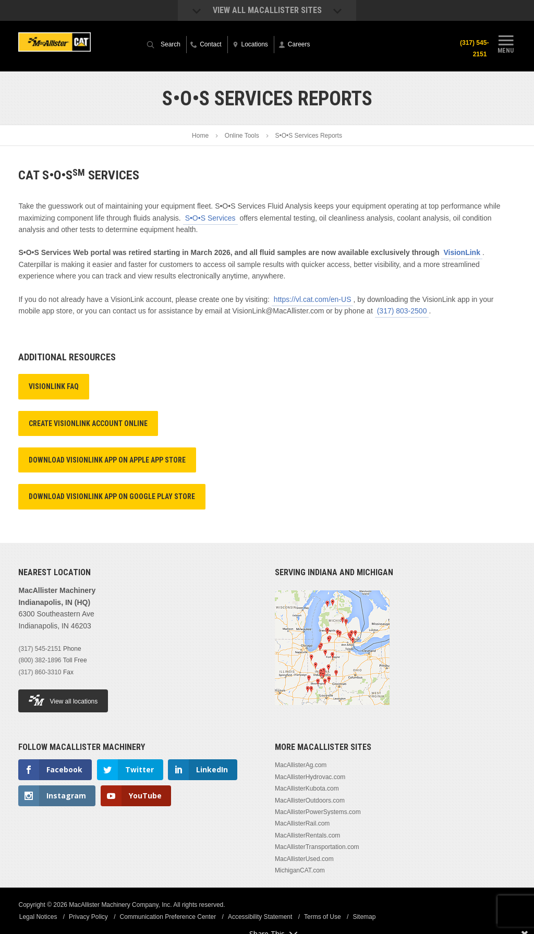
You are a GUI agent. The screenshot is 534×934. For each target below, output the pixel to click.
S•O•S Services (210, 218)
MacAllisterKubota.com (307, 788)
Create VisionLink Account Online (88, 423)
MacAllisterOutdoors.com (310, 800)
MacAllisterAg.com (300, 765)
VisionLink (461, 252)
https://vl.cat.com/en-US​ (312, 299)
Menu (506, 43)
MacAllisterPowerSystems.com (318, 812)
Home (200, 135)
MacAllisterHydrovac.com (310, 777)
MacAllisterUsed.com (304, 859)
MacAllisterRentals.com (307, 835)
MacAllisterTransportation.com (317, 847)
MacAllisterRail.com (302, 823)
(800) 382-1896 (39, 660)
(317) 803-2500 (402, 311)
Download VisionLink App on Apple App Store (107, 460)
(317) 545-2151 (473, 48)
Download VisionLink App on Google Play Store (112, 496)
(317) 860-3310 (39, 672)
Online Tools (242, 135)
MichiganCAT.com (300, 870)
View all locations (63, 700)
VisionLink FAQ (54, 386)
